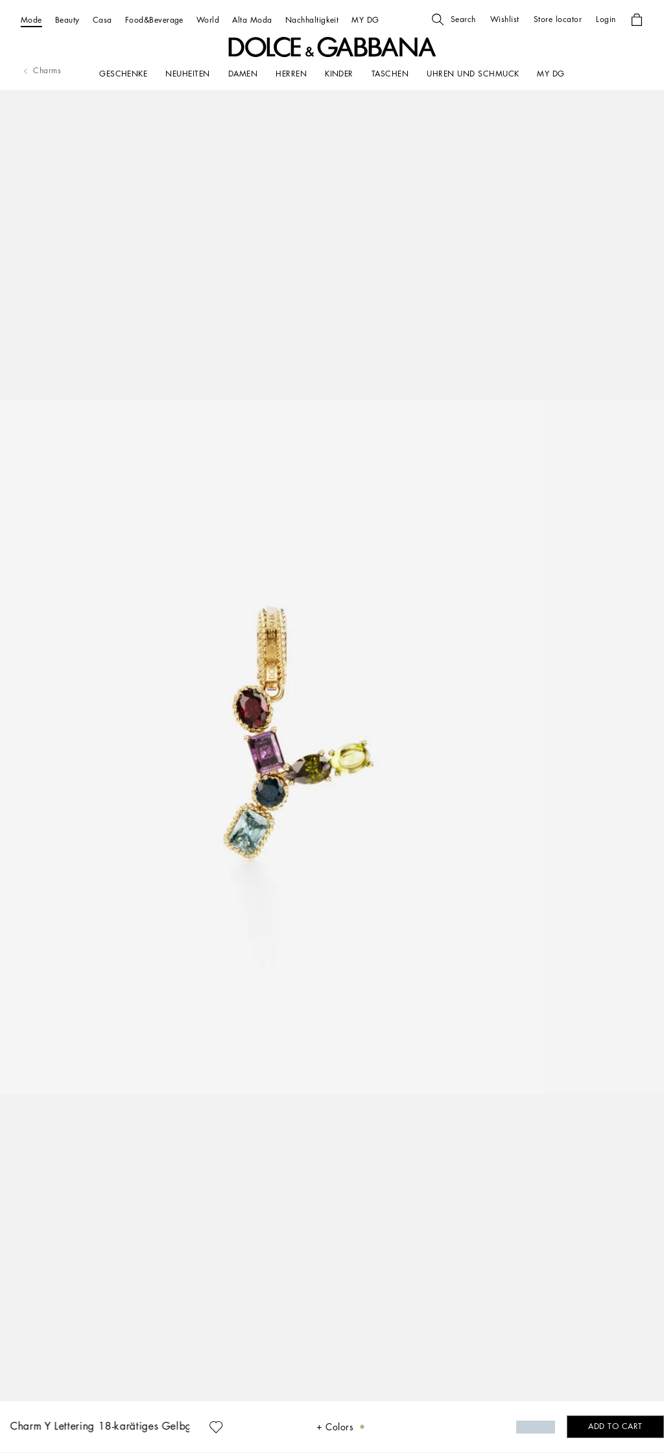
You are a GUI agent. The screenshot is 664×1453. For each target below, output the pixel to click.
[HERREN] (291, 74)
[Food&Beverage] (154, 19)
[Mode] (31, 19)
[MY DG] (365, 19)
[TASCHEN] (390, 74)
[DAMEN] (242, 74)
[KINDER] (339, 74)
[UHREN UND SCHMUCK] (473, 74)
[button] (454, 19)
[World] (207, 19)
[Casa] (102, 19)
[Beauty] (67, 19)
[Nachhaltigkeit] (312, 19)
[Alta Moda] (252, 19)
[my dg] (550, 74)
